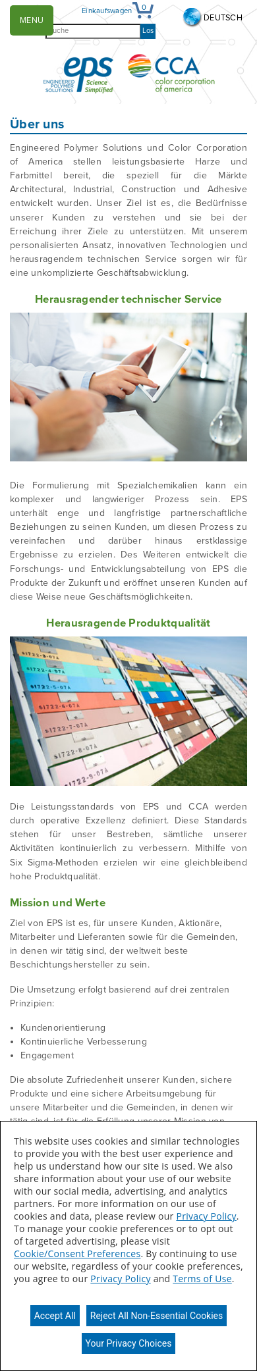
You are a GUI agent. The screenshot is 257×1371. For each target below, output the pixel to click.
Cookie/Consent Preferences (77, 1253)
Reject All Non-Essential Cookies (156, 1315)
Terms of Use (202, 1278)
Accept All (55, 1315)
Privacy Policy (206, 1216)
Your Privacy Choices (129, 1343)
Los (148, 30)
